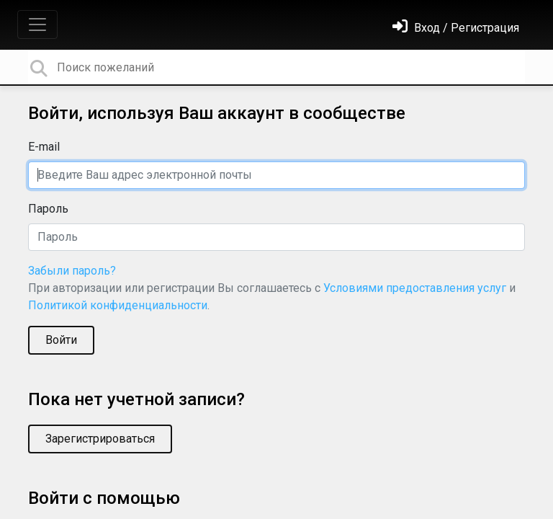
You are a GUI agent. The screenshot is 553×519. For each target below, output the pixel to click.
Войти (61, 340)
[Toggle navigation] (37, 24)
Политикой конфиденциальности (117, 305)
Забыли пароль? (72, 271)
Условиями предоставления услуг (414, 288)
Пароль (48, 209)
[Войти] (456, 28)
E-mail (44, 147)
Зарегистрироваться (100, 438)
